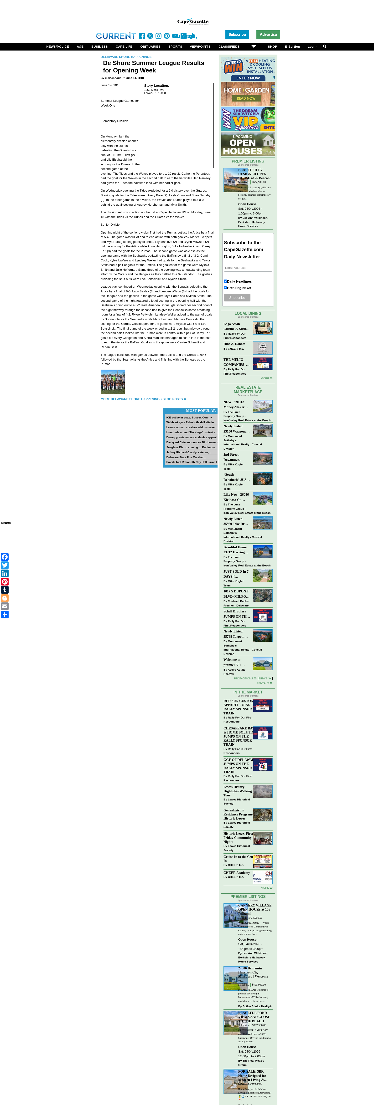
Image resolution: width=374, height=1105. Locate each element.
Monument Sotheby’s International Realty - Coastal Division (242, 442)
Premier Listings (247, 897)
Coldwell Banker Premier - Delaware (236, 603)
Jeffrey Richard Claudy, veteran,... (188, 452)
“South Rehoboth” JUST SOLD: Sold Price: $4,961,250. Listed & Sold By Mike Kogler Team (236, 477)
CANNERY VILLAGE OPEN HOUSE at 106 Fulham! (255, 909)
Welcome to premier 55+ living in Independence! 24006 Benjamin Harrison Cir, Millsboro (235, 662)
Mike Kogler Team (233, 466)
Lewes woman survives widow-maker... (192, 427)
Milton (242, 917)
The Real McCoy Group (251, 1062)
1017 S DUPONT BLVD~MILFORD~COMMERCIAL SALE (236, 594)
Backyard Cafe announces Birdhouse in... (193, 442)
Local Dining (248, 313)
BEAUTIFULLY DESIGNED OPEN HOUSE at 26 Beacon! (254, 174)
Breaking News (239, 288)
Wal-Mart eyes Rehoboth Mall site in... (191, 422)
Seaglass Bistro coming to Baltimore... (191, 447)
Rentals (262, 683)
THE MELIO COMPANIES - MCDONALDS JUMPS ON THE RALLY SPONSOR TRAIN (236, 362)
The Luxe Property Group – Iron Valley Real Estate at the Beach (246, 416)
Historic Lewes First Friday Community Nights (238, 838)
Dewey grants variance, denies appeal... (192, 437)
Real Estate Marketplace (248, 389)
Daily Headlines (239, 281)
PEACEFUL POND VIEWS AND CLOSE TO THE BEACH (254, 1017)
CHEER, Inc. (236, 348)
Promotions (243, 678)
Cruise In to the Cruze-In (240, 859)
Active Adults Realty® (234, 671)
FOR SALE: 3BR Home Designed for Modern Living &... (252, 1075)
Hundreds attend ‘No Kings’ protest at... (192, 432)
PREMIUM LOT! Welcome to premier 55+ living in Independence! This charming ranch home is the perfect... (253, 995)
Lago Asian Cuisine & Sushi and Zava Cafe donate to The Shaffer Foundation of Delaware (235, 327)
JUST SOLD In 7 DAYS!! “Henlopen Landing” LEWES (236, 574)
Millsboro (243, 182)
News (263, 678)
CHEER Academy (236, 873)
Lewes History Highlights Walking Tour (237, 791)
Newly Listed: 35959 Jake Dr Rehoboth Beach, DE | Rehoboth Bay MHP (235, 522)
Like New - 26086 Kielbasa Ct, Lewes (236, 497)
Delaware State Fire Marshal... (186, 457)
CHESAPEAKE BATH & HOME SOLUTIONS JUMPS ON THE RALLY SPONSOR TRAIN (241, 736)
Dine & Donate (234, 344)
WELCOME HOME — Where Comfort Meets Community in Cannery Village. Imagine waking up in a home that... (255, 928)
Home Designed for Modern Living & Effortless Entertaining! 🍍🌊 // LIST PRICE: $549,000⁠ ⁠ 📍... (254, 1095)
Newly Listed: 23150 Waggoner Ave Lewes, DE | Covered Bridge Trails (235, 429)
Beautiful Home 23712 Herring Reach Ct (235, 550)
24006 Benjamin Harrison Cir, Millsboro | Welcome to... (253, 974)
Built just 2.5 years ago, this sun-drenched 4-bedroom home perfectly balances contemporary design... (254, 193)
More (265, 378)
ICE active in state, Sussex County (189, 417)
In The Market (248, 692)
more (265, 887)
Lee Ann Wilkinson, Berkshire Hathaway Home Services (253, 222)
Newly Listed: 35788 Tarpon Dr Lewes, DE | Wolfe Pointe (236, 634)
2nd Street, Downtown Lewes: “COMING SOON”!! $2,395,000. (231, 457)
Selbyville (243, 1025)
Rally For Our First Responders (234, 335)
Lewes (242, 1083)
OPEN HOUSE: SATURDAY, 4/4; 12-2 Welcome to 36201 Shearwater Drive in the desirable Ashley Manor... (254, 1036)
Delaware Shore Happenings (126, 57)
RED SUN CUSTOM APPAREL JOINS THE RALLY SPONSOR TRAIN (240, 707)
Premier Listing (248, 161)
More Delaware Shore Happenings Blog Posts (142, 399)
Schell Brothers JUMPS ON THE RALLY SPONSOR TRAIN (236, 614)
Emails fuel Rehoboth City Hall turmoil (191, 461)
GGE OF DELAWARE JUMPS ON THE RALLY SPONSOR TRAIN (240, 766)
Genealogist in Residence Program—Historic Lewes (239, 814)
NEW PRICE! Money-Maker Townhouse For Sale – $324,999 (234, 405)
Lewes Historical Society (236, 801)
